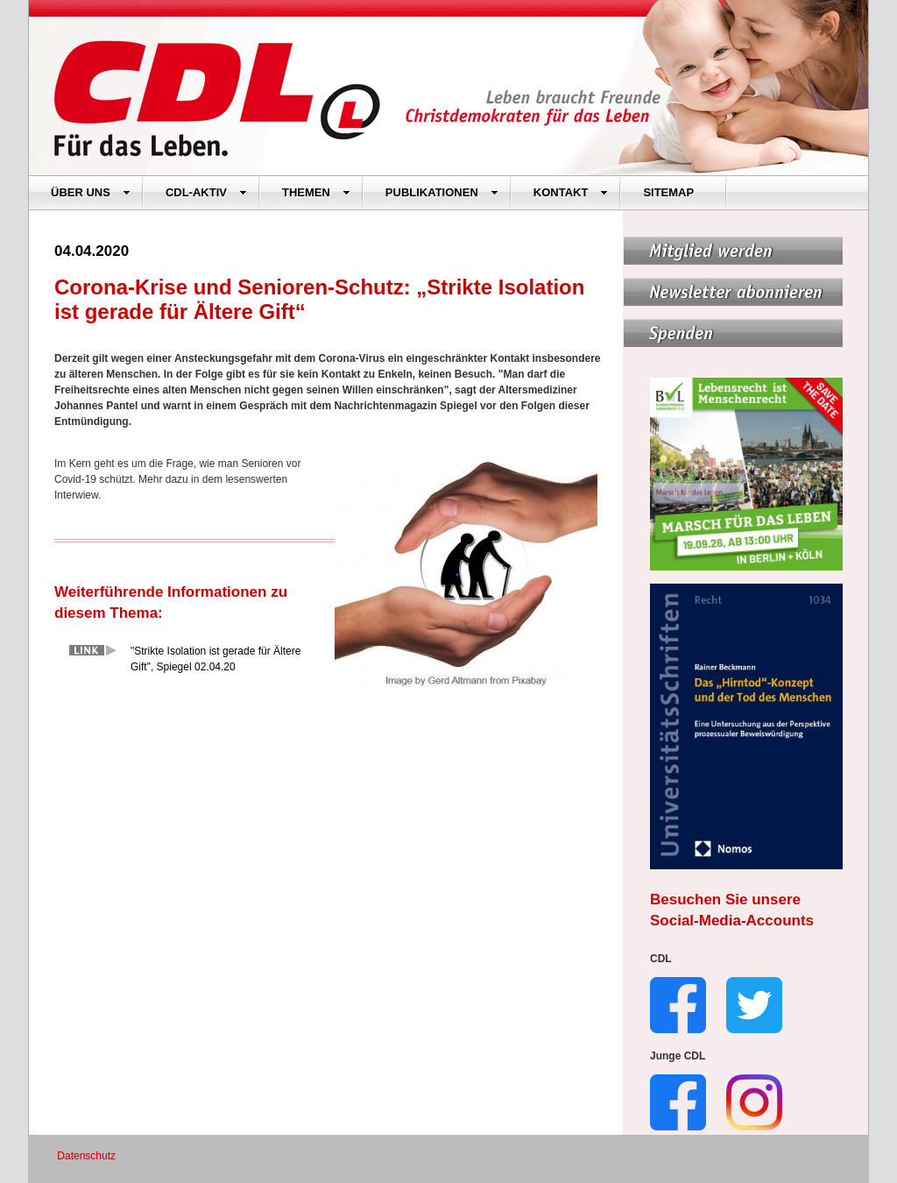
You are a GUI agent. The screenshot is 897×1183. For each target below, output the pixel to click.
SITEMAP (668, 192)
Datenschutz (86, 1156)
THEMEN (316, 192)
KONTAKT (571, 192)
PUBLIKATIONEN (441, 192)
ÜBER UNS (91, 192)
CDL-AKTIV (206, 192)
